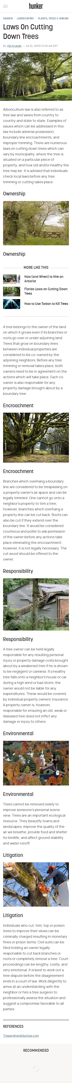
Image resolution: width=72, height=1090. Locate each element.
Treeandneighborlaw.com (21, 1035)
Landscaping (25, 18)
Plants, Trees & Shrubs (53, 18)
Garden (8, 18)
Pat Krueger (14, 46)
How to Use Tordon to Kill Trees (46, 304)
